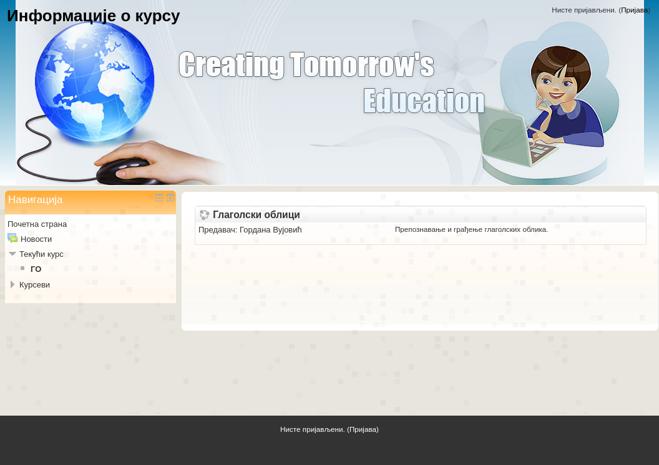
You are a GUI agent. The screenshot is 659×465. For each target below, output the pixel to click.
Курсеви (34, 284)
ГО (36, 269)
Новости (36, 239)
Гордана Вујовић (271, 229)
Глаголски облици (256, 215)
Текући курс (41, 254)
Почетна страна (37, 224)
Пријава (634, 10)
